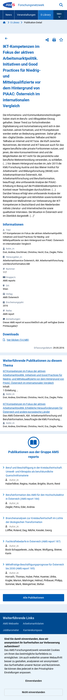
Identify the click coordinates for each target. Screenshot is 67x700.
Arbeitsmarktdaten (33, 623)
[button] (59, 15)
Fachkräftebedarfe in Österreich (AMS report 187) (33, 541)
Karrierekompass (32, 630)
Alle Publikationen (33, 597)
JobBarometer (11, 630)
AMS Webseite (11, 623)
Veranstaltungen (26, 14)
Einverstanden (33, 680)
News (9, 14)
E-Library (46, 14)
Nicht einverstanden (33, 692)
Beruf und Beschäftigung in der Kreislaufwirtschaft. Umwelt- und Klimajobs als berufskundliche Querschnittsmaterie (34, 471)
